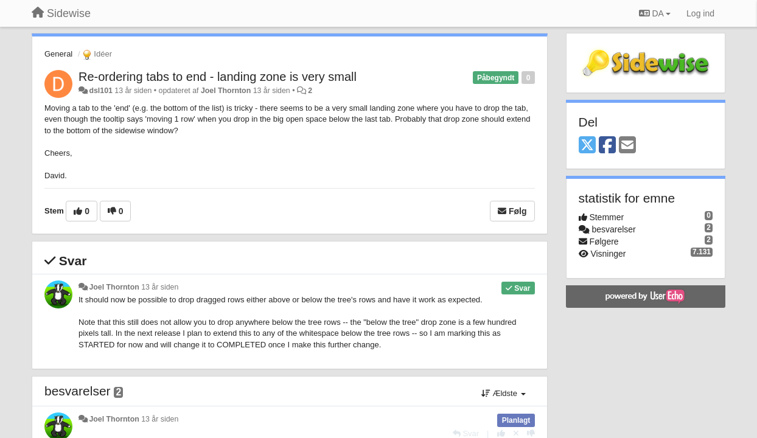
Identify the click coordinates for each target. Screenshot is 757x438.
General (58, 53)
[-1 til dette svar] (531, 433)
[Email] (627, 145)
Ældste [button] (503, 393)
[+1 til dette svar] (501, 433)
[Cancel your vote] (516, 433)
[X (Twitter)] (587, 145)
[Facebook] (607, 145)
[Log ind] (700, 13)
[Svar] (466, 433)
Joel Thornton (226, 90)
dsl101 (100, 90)
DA (655, 13)
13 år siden (159, 287)
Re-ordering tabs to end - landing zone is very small (217, 76)
